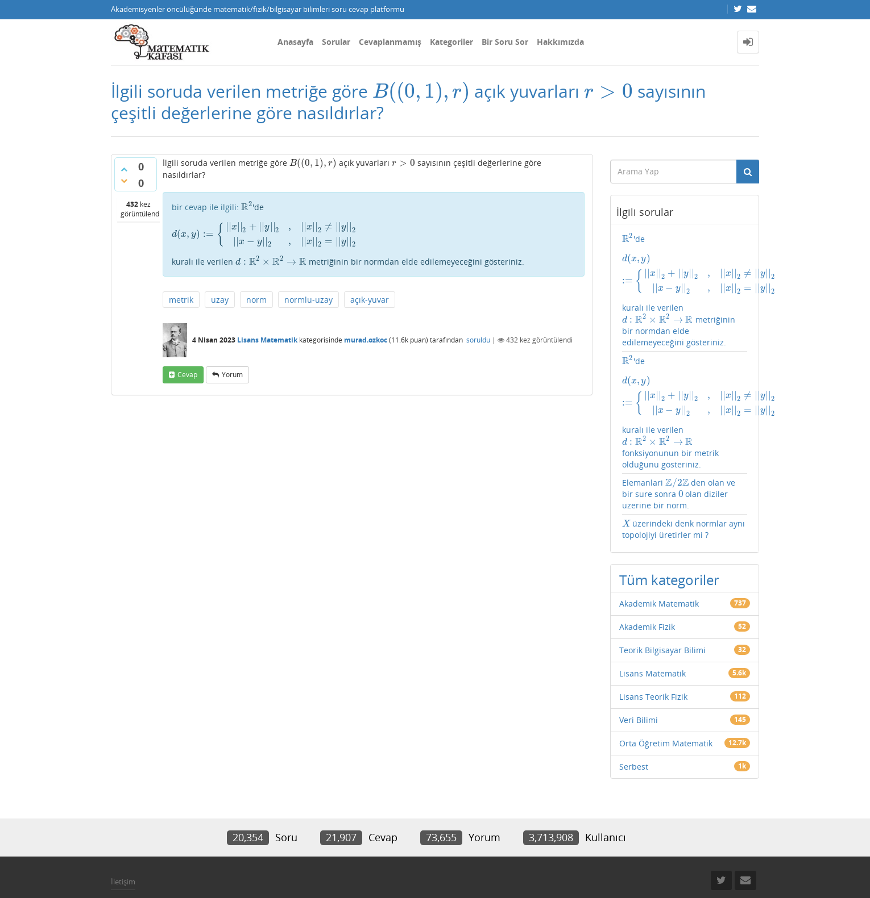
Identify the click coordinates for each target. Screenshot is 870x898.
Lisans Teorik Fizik (653, 660)
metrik (181, 294)
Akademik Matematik (659, 567)
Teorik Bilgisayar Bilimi (662, 613)
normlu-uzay (308, 294)
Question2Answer (381, 871)
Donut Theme (140, 871)
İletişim (123, 845)
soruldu (478, 335)
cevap (187, 369)
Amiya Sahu (254, 871)
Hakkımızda (560, 41)
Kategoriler (451, 41)
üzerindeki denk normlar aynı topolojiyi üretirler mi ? (682, 493)
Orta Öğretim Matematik (665, 706)
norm (256, 294)
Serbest (633, 730)
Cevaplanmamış (390, 41)
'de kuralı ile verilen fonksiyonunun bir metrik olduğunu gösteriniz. (685, 384)
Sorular (336, 41)
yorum (232, 369)
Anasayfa (295, 41)
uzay (220, 294)
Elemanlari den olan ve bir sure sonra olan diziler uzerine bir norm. (683, 457)
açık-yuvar (369, 294)
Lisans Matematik (267, 335)
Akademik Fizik (647, 590)
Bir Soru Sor (505, 41)
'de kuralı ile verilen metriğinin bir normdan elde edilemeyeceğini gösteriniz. (373, 224)
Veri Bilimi (638, 683)
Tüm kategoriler (669, 543)
